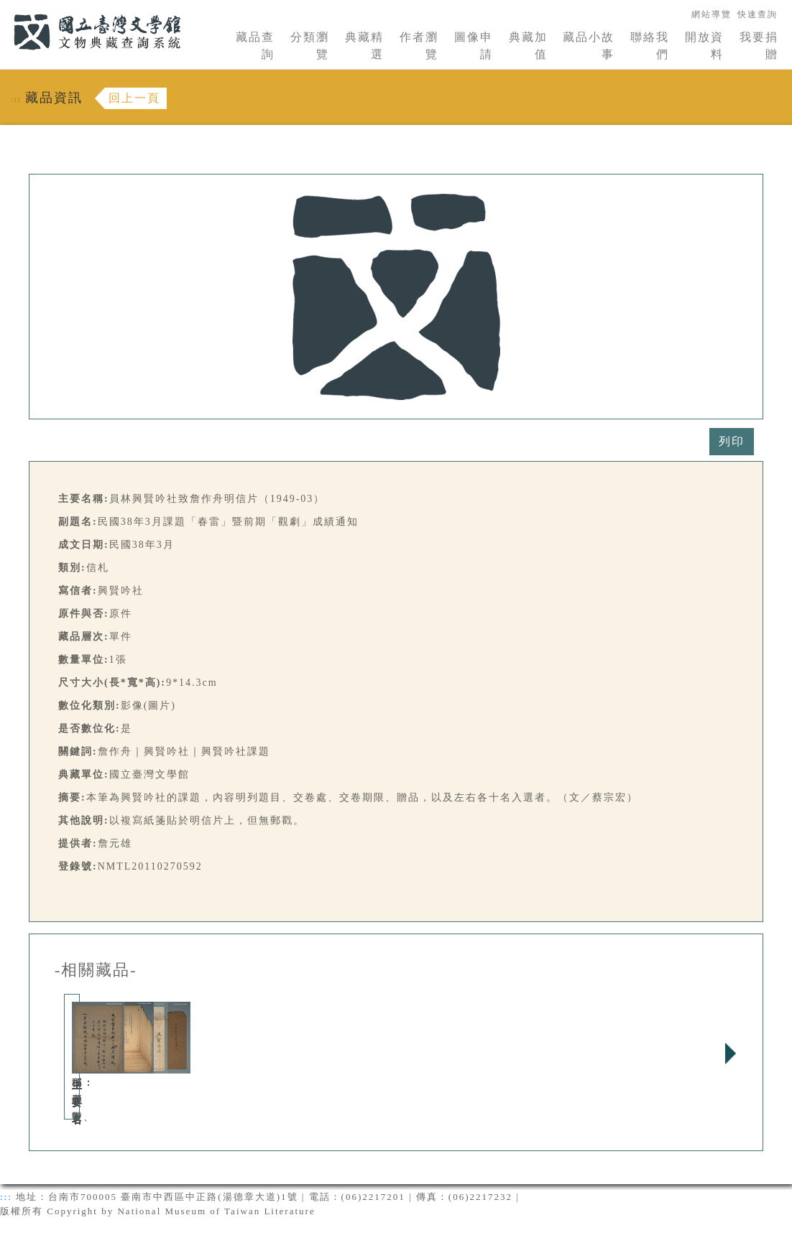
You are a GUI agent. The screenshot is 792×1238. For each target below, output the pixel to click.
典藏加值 (528, 45)
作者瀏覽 (419, 45)
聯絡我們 (649, 45)
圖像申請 (473, 45)
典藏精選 (364, 45)
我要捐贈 (759, 45)
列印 (732, 441)
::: (5, 8)
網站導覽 (711, 14)
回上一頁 (134, 98)
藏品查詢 (255, 45)
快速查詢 (757, 14)
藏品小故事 (588, 45)
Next (730, 1053)
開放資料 (704, 45)
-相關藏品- (96, 970)
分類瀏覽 (309, 45)
